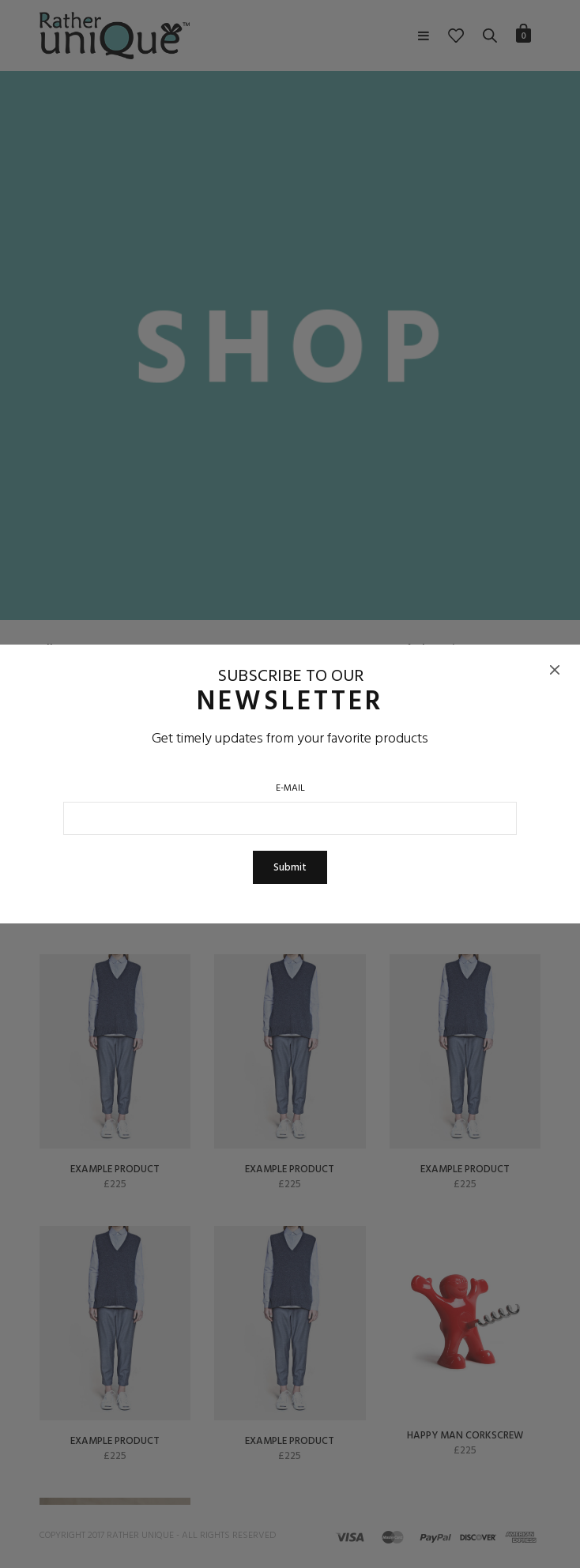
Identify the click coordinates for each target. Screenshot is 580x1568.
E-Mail (290, 789)
